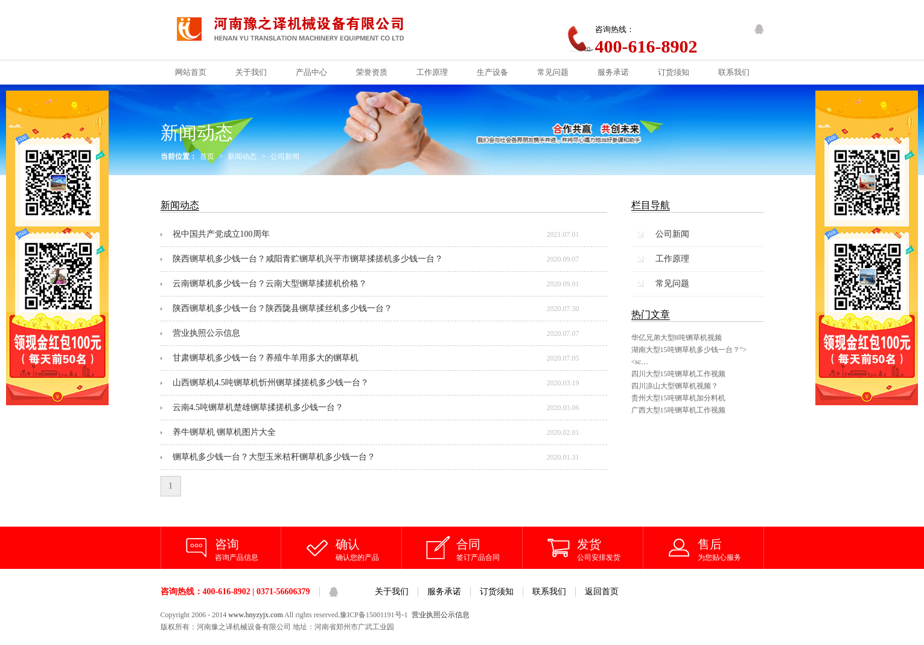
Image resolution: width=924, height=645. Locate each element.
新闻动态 (242, 156)
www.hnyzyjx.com (255, 615)
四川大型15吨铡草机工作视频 (678, 374)
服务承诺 (444, 591)
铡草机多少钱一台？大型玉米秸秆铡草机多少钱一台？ (274, 456)
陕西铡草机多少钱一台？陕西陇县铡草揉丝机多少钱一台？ (282, 308)
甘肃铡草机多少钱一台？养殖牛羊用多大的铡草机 (265, 357)
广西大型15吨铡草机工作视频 (678, 410)
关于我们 (392, 591)
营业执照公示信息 (206, 333)
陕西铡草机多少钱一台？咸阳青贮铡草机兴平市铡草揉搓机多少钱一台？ (308, 258)
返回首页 (602, 591)
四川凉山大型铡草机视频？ (674, 386)
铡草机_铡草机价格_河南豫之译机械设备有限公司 (301, 30)
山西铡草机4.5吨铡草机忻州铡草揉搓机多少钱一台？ (271, 382)
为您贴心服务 (731, 549)
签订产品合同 (489, 549)
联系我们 (549, 591)
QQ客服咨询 (759, 29)
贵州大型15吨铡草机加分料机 (678, 398)
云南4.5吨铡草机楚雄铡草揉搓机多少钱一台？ (258, 407)
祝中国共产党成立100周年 (221, 234)
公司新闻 (284, 156)
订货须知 (497, 591)
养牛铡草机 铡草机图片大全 (224, 432)
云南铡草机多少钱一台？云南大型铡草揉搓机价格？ (270, 283)
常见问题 (672, 283)
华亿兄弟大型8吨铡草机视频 (676, 337)
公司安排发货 (610, 549)
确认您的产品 (369, 549)
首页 (207, 156)
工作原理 (672, 258)
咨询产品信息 (248, 549)
